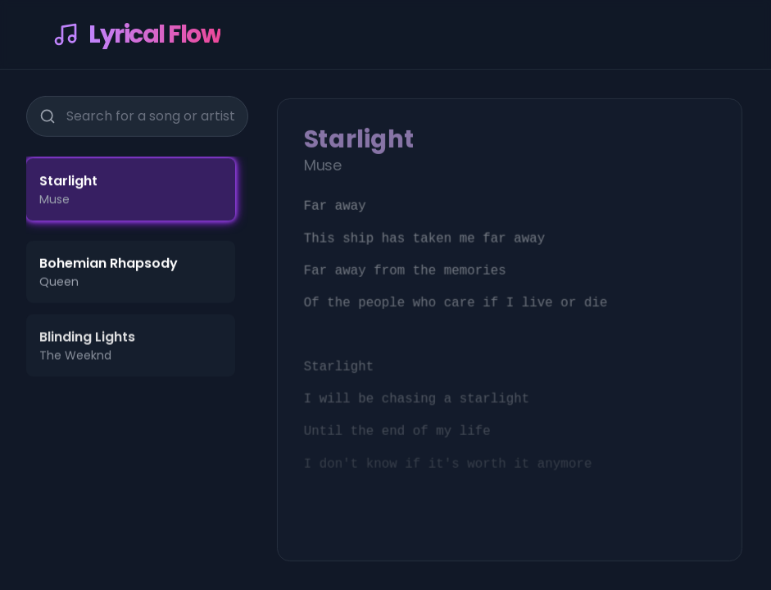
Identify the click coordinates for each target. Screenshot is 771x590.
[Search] (47, 114)
